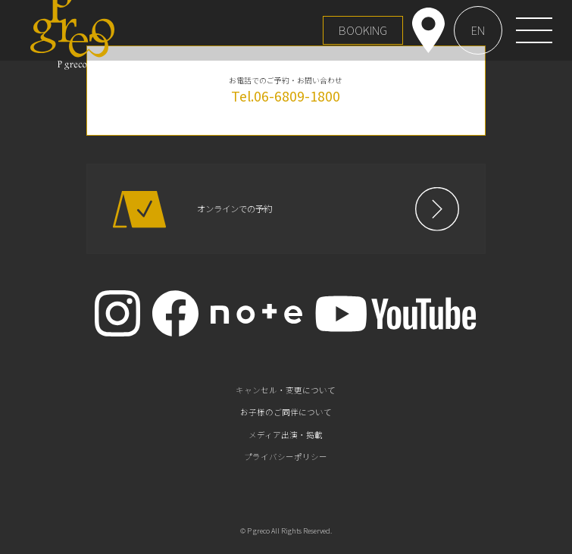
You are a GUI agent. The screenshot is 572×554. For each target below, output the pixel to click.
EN (478, 30)
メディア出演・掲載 (285, 434)
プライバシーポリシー (285, 456)
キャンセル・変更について (286, 390)
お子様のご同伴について (286, 412)
